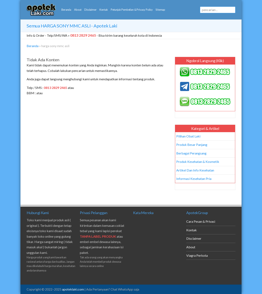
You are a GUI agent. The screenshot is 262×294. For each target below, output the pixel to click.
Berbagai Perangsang (191, 153)
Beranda (66, 9)
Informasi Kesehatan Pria (193, 178)
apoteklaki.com (73, 289)
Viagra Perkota (197, 255)
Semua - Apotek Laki (72, 25)
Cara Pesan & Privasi (200, 221)
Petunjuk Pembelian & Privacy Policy (132, 9)
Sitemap (160, 9)
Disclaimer (90, 9)
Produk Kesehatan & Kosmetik (197, 161)
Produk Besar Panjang (191, 144)
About (77, 9)
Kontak (103, 9)
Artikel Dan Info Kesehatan (195, 170)
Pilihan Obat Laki (188, 136)
